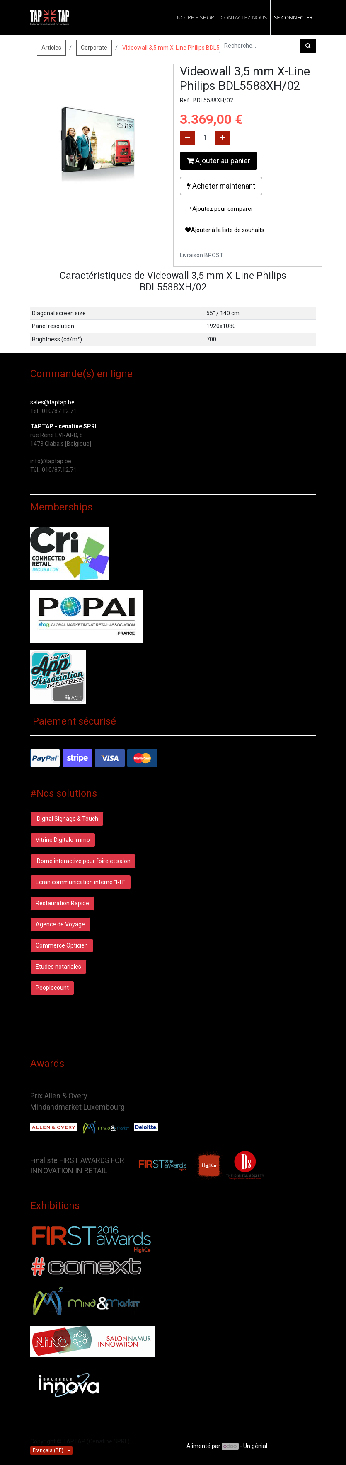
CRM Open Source (292, 1446)
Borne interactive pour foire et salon (83, 861)
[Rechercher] (308, 46)
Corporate (94, 47)
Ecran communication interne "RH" (81, 882)
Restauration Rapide (62, 903)
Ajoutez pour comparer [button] (219, 208)
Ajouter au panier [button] (218, 161)
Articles (51, 47)
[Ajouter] (222, 138)
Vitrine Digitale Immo (63, 839)
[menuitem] (196, 17)
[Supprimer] (187, 138)
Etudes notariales (58, 966)
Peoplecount (52, 987)
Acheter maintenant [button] (221, 186)
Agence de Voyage (60, 924)
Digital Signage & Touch (67, 818)
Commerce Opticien (62, 945)
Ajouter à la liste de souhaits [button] (224, 230)
